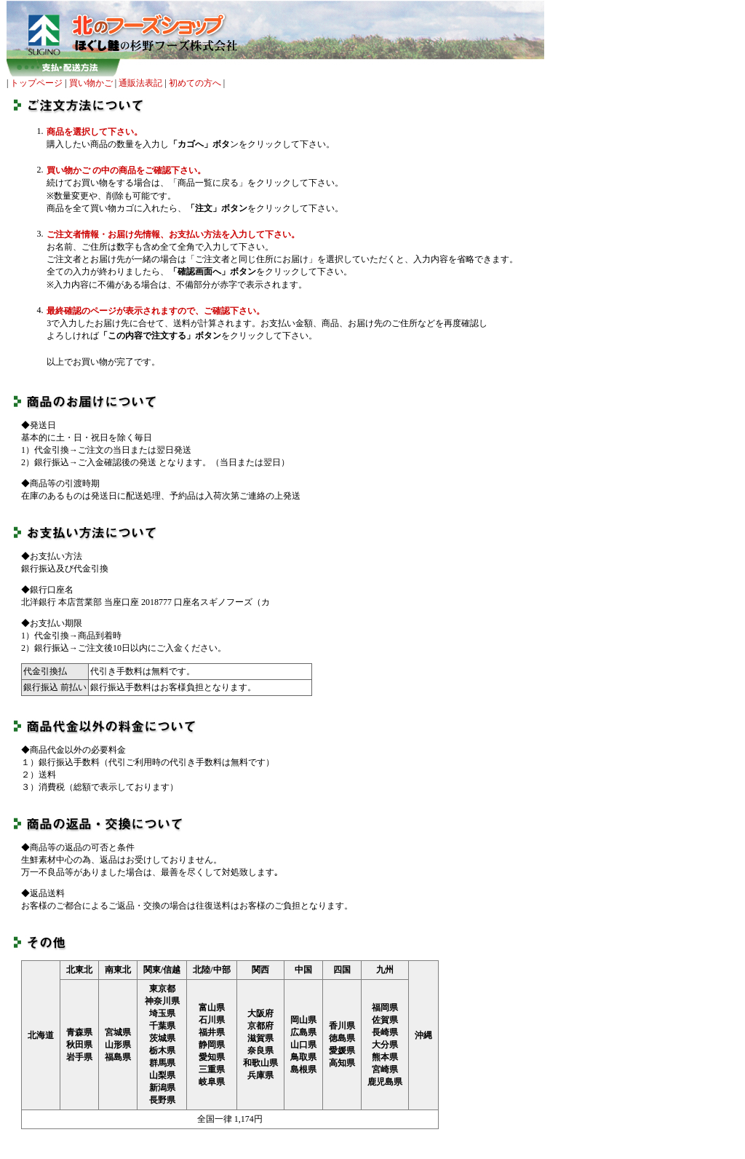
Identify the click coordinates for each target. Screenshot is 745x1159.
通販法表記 (140, 83)
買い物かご (91, 83)
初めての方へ (195, 83)
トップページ (36, 83)
